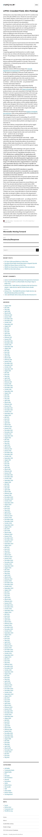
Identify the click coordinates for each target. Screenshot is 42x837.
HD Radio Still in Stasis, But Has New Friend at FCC (23, 294)
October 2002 (8, 653)
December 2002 (9, 649)
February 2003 (8, 646)
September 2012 (9, 435)
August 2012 (8, 437)
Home (4, 817)
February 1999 (8, 729)
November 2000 (9, 690)
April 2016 (7, 356)
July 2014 (7, 395)
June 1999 (7, 722)
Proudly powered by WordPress (16, 834)
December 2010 (9, 475)
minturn (9, 222)
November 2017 (9, 320)
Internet (7, 779)
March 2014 (8, 402)
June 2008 (7, 530)
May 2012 (7, 443)
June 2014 (7, 396)
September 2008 (9, 525)
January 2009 (8, 517)
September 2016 (9, 346)
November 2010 (9, 476)
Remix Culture (8, 792)
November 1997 (9, 750)
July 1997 (7, 753)
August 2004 (8, 612)
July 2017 (7, 328)
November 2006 (9, 562)
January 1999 (8, 731)
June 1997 (7, 755)
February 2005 (8, 601)
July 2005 (7, 592)
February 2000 (8, 707)
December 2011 (8, 452)
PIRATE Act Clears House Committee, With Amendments (20, 267)
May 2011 (7, 465)
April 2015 (7, 378)
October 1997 (8, 751)
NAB (6, 788)
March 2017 (8, 335)
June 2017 (7, 330)
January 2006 (8, 580)
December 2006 (9, 560)
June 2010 (7, 486)
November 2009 (9, 499)
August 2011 (8, 460)
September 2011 (9, 458)
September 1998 (9, 737)
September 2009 (9, 502)
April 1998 (7, 746)
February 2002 (8, 664)
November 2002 (9, 651)
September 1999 (9, 716)
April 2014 (7, 400)
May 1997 (7, 757)
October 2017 (8, 322)
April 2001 (7, 681)
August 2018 (8, 305)
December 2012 (9, 430)
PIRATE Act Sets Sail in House (12, 269)
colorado (5, 222)
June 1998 (7, 742)
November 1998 (9, 735)
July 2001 (7, 675)
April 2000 (7, 703)
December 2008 (9, 519)
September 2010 (9, 480)
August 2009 (8, 504)
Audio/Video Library (8, 823)
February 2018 (8, 315)
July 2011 (7, 462)
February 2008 (8, 534)
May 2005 (7, 595)
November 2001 (9, 668)
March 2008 (8, 532)
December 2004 (9, 605)
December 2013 (9, 408)
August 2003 (8, 634)
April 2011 (7, 467)
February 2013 (8, 426)
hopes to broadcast (27, 89)
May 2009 (7, 510)
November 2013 (9, 409)
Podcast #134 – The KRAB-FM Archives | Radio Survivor (19, 291)
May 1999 (7, 724)
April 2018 (7, 311)
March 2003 (8, 644)
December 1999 (9, 711)
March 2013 (8, 424)
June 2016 (7, 352)
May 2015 (7, 376)
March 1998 (8, 748)
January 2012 (8, 450)
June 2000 (7, 699)
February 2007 (8, 556)
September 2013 (9, 413)
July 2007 (7, 547)
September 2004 (9, 610)
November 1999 (9, 712)
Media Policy (31, 220)
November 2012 (9, 432)
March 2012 (8, 447)
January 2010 (8, 495)
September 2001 (9, 672)
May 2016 (7, 354)
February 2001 (8, 685)
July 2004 (7, 614)
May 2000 (7, 701)
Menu (36, 4)
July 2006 (7, 569)
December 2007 (9, 538)
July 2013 (7, 417)
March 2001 (8, 683)
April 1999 (7, 725)
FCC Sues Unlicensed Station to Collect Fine (16, 261)
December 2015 (9, 363)
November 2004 (9, 607)
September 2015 (9, 369)
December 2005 (9, 582)
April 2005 (7, 597)
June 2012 (7, 441)
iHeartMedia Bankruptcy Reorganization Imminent (25, 280)
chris (6, 294)
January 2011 (8, 473)
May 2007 (7, 551)
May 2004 (7, 618)
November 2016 (9, 343)
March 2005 (8, 599)
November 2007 (9, 540)
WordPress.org (9, 811)
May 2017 (7, 331)
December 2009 (9, 497)
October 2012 (8, 434)
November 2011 (8, 454)
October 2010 (8, 478)
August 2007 (8, 545)
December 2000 (9, 688)
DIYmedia (5, 834)
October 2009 (8, 501)
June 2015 (7, 374)
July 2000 (7, 698)
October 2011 (8, 456)
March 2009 (8, 514)
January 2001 (8, 686)
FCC (24, 220)
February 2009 (8, 515)
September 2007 (9, 543)
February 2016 (8, 359)
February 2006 (8, 579)
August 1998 (8, 738)
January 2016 (8, 361)
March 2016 (8, 357)
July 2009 (7, 506)
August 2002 (8, 657)
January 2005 (8, 603)
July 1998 (7, 740)
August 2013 (8, 415)
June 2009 (7, 508)
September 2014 (9, 391)
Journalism (8, 781)
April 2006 (7, 575)
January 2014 (8, 406)
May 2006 (7, 573)
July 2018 (7, 307)
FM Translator (8, 777)
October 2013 (8, 411)
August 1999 (8, 718)
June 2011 (7, 463)
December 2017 (9, 318)
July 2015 (7, 372)
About (5, 820)
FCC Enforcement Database (10, 830)
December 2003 (9, 627)
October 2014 (8, 389)
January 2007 (8, 558)
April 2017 (7, 333)
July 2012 (7, 439)
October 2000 (8, 692)
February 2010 (8, 493)
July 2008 (7, 528)
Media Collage (7, 827)
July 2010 (7, 484)
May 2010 (7, 488)
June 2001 (7, 677)
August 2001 (8, 673)
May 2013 (7, 421)
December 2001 (9, 666)
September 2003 (9, 633)
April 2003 (7, 642)
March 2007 (8, 554)
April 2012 (7, 445)
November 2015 (9, 365)
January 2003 (8, 647)
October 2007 (8, 541)
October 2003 (8, 631)
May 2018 (7, 309)
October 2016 (8, 344)
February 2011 (8, 471)
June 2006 (7, 571)
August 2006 (8, 567)
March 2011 (7, 469)
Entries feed (8, 807)
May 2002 (7, 662)
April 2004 (7, 620)
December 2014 (9, 385)
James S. (7, 280)
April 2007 (7, 553)
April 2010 (7, 489)
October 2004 (8, 608)
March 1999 (8, 727)
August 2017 (8, 326)
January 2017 (8, 339)
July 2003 (7, 636)
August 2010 (8, 482)
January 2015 (8, 383)
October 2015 (8, 367)
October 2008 (8, 523)
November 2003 (9, 629)
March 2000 (8, 705)
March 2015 (8, 380)
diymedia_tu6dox (9, 220)
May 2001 (7, 679)
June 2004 (7, 616)
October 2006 (8, 564)
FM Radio (7, 775)
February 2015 (8, 382)
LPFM (26, 220)
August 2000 (8, 696)
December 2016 (9, 341)
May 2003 (7, 640)
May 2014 (7, 398)
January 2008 (8, 536)
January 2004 (8, 625)
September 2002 (9, 655)
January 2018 (8, 317)
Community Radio (9, 770)
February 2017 (8, 337)
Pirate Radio (8, 790)
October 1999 (8, 714)
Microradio (8, 787)
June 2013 (7, 419)
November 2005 (9, 584)
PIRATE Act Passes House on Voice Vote (15, 265)
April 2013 (7, 422)
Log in (6, 805)
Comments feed (9, 809)
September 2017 (9, 324)
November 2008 (9, 521)
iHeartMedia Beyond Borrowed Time (14, 293)
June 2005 (7, 593)
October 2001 (8, 670)
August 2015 (8, 370)
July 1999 (7, 720)
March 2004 (8, 621)
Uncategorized (8, 794)
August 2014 (8, 393)
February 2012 (8, 449)
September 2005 (9, 588)
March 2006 (8, 577)
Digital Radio (8, 772)
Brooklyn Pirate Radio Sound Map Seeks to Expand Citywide (21, 263)
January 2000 (8, 709)
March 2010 (8, 491)
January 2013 (8, 428)
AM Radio (7, 768)
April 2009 (7, 512)
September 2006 (9, 566)
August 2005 (8, 590)
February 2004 (8, 623)
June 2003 (7, 638)
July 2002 (7, 659)
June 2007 (7, 549)
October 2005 (8, 586)
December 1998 (9, 733)
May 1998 (7, 744)
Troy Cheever (8, 281)
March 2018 (8, 313)
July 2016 (7, 350)
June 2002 (7, 660)
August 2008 (8, 527)
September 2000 (9, 694)
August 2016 (8, 348)
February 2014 (8, 404)
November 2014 (9, 387)
